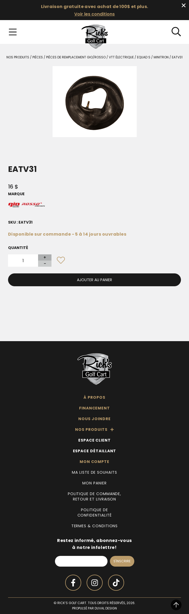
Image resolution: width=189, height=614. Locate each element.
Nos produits (17, 57)
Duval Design (106, 608)
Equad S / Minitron (153, 57)
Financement (94, 408)
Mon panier (94, 483)
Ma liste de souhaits (94, 472)
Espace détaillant (94, 451)
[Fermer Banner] (183, 5)
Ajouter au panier (94, 279)
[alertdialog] (94, 10)
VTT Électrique (121, 57)
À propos (94, 397)
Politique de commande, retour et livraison (94, 496)
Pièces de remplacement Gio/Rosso (76, 57)
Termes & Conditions (94, 526)
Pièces (37, 57)
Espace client (94, 440)
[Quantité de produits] (23, 260)
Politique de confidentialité (94, 512)
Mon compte (94, 461)
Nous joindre (94, 418)
